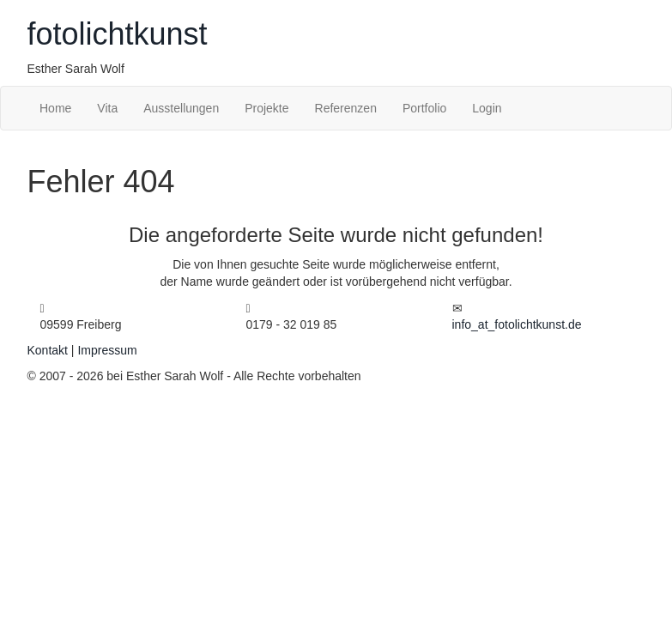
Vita (107, 108)
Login (486, 108)
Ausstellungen (181, 108)
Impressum (106, 350)
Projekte (266, 108)
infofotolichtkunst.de (517, 324)
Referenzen (346, 108)
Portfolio (424, 108)
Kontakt (47, 350)
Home (55, 108)
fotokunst (117, 34)
